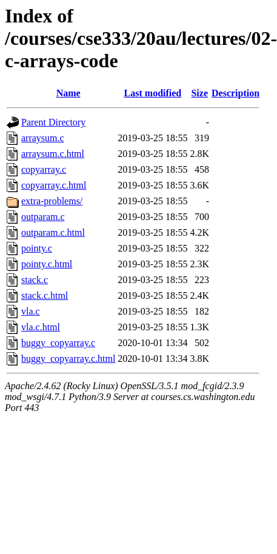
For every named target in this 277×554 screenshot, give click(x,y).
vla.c (30, 311)
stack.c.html (44, 295)
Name (68, 93)
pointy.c (36, 248)
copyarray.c (43, 169)
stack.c (34, 280)
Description (235, 93)
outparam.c (43, 217)
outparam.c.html (53, 232)
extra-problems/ (51, 201)
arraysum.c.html (52, 154)
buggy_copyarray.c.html (68, 358)
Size (199, 93)
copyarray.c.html (53, 185)
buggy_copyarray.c (58, 343)
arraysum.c (42, 138)
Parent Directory (53, 122)
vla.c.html (40, 327)
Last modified (153, 93)
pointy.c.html (46, 264)
